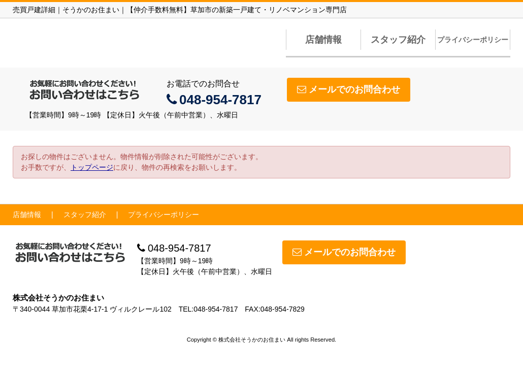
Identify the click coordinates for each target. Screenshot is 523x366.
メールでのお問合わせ (348, 89)
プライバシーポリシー (472, 40)
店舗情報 (323, 40)
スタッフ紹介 (398, 40)
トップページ (92, 167)
